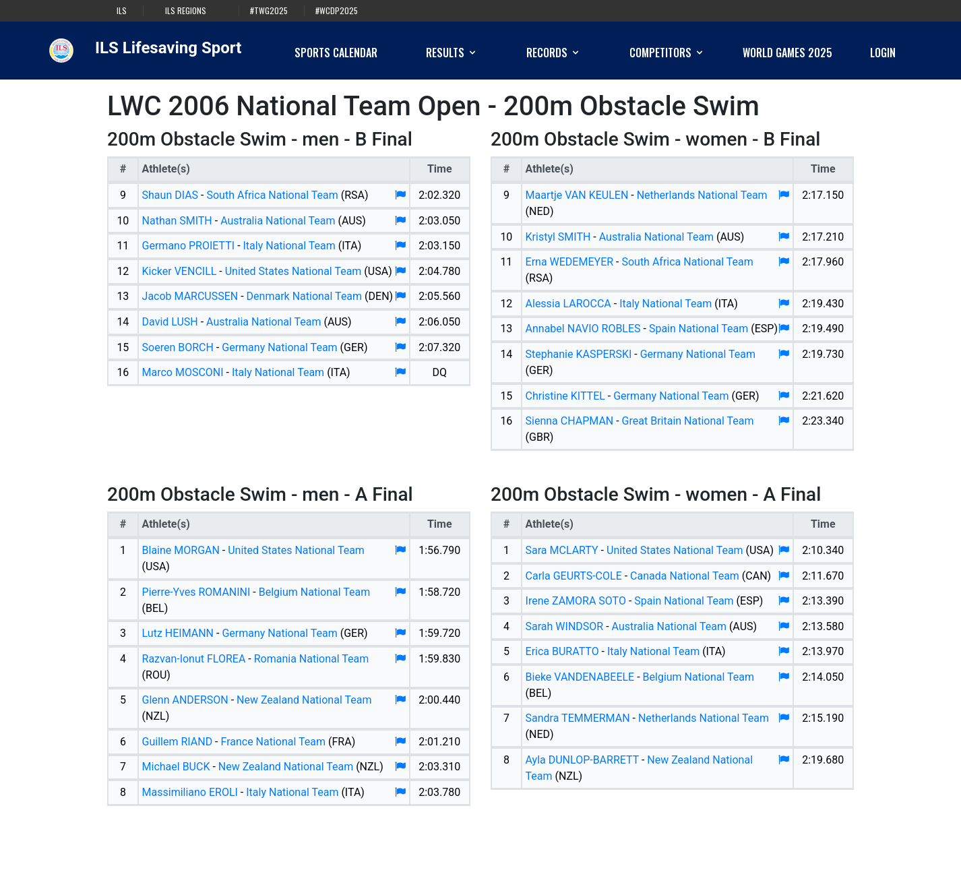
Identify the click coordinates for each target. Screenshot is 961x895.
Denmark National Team (305, 296)
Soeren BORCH (178, 347)
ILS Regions (185, 10)
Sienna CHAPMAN (570, 420)
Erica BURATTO (562, 651)
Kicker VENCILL (179, 271)
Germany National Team (279, 347)
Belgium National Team (314, 592)
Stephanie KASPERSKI (579, 354)
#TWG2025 (269, 10)
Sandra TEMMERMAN (578, 718)
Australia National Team (277, 220)
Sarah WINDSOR (565, 626)
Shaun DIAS (170, 195)
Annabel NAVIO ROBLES (583, 328)
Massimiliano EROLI (190, 792)
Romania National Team (311, 658)
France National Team (273, 741)
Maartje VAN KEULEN (577, 195)
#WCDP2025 (336, 10)
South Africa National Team (272, 195)
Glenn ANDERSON (185, 699)
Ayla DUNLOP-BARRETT (582, 759)
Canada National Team (684, 575)
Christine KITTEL (565, 396)
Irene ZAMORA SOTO (576, 600)
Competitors (667, 52)
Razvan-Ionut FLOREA (194, 658)
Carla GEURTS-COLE (574, 575)
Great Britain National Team (688, 420)
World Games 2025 (787, 52)
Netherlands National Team (702, 195)
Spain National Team (698, 328)
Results (452, 52)
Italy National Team (289, 245)
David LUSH (170, 321)
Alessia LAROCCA (568, 303)
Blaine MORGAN (181, 550)
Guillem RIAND (177, 741)
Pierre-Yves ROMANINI (196, 592)
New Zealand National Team (304, 699)
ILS (122, 10)
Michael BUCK (176, 766)
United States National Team (293, 271)
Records (553, 52)
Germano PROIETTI (188, 245)
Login (883, 52)
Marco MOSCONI (183, 372)
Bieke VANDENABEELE (580, 677)
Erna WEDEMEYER (570, 261)
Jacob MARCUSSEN (190, 296)
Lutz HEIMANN (178, 633)
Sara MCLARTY (562, 550)
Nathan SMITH (177, 220)
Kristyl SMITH (558, 236)
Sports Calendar (335, 52)
